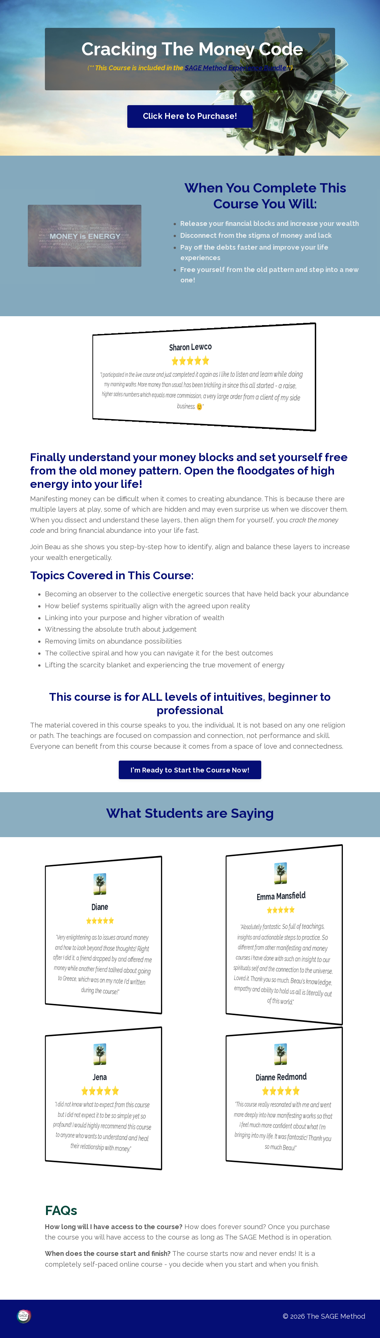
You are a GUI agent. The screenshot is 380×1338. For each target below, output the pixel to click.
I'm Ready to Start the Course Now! (190, 774)
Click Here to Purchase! (190, 116)
